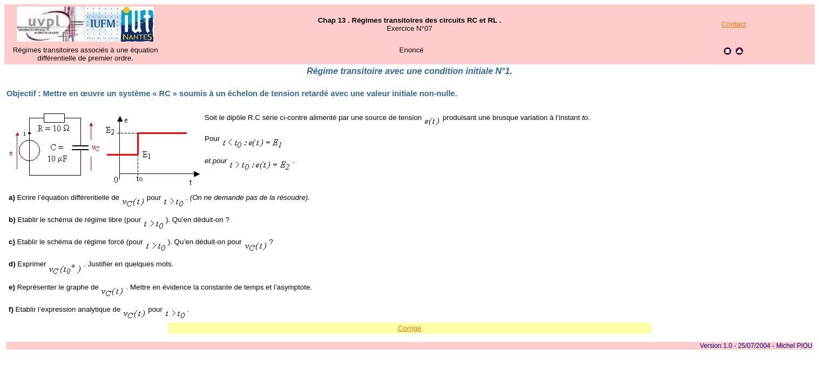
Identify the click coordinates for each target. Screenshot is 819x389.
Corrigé (410, 328)
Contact (733, 24)
